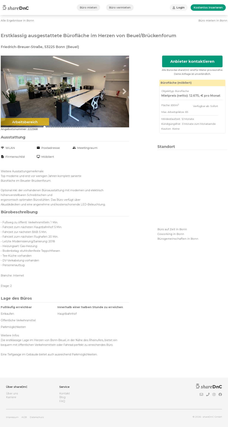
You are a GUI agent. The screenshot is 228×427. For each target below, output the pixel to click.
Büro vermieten (120, 7)
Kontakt (64, 393)
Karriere (11, 397)
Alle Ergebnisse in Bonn (17, 20)
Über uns (12, 393)
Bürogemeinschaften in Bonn (177, 238)
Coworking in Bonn (170, 234)
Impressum (12, 417)
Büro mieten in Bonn (212, 20)
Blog (62, 397)
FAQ (62, 401)
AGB (24, 417)
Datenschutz (37, 417)
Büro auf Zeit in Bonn (172, 229)
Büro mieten (88, 7)
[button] (10, 92)
